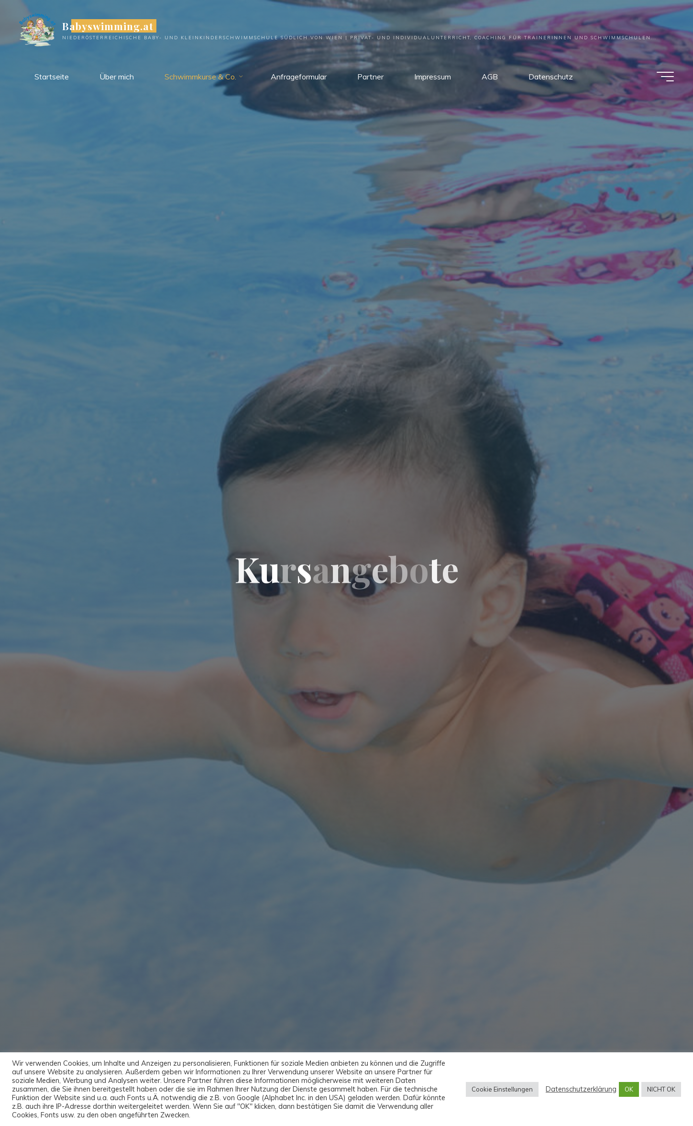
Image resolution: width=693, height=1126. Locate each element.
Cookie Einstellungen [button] (502, 1089)
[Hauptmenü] (665, 76)
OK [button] (629, 1089)
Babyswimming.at (108, 26)
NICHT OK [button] (661, 1089)
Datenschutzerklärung (581, 1089)
